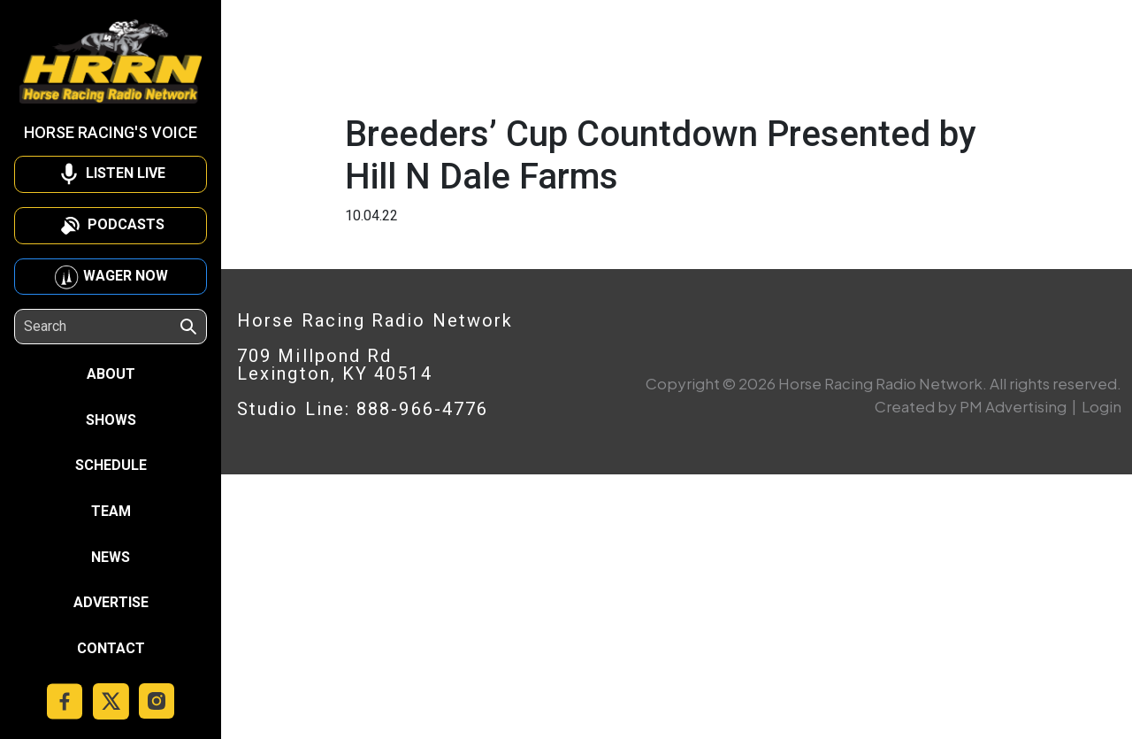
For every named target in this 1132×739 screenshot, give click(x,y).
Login (1101, 406)
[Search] (101, 326)
